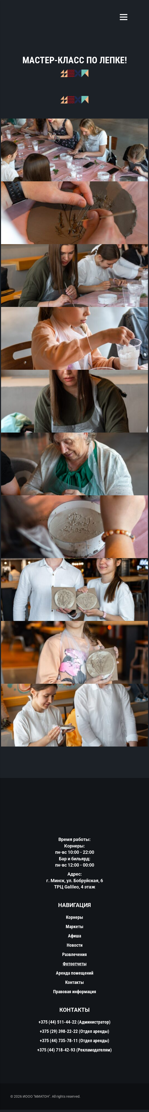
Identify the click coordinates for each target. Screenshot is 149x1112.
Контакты (74, 984)
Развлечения (74, 956)
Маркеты (74, 928)
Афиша (74, 938)
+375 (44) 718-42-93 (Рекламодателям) (74, 1052)
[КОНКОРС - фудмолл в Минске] (74, 151)
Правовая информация (74, 993)
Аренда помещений (74, 975)
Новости (75, 947)
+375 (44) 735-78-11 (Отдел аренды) (74, 1042)
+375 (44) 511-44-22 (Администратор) (74, 1024)
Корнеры (74, 919)
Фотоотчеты (75, 966)
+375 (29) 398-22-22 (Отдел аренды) (74, 1033)
